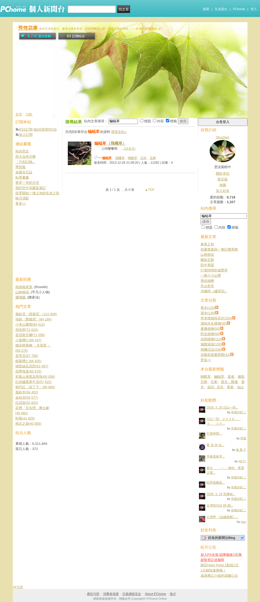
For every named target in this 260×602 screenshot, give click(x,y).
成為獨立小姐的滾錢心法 (219, 575)
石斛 (214, 382)
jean (243, 521)
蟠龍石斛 (207, 260)
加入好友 (222, 191)
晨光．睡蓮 (229, 382)
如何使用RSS (45, 129)
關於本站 (222, 173)
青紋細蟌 (207, 281)
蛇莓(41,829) (25, 418)
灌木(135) (208, 313)
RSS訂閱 (26, 129)
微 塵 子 (241, 449)
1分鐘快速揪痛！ (213, 570)
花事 (153, 158)
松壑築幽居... (216, 482)
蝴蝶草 (132, 158)
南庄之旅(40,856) (28, 423)
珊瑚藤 (20, 297)
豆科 (143, 158)
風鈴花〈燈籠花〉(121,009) (36, 314)
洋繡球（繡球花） (214, 291)
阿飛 (243, 438)
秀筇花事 (28, 28)
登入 (254, 9)
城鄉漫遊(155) (211, 344)
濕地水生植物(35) (214, 323)
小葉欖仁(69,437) (28, 340)
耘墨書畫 (22, 177)
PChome (239, 9)
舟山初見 (207, 286)
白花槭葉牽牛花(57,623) (33, 382)
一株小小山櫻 (211, 275)
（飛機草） (110, 143)
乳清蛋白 (221, 9)
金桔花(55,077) (26, 397)
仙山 (240, 387)
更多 (206, 360)
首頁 (18, 114)
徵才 (173, 594)
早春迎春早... (216, 456)
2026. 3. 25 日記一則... (222, 407)
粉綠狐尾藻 (23, 287)
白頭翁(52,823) (26, 403)
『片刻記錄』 (25, 162)
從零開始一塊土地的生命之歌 (37, 193)
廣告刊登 (93, 594)
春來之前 (207, 244)
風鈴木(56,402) (26, 392)
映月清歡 (22, 198)
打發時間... (214, 433)
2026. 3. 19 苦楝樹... (221, 494)
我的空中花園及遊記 (30, 188)
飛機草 (120, 158)
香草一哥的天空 (27, 183)
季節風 (20, 167)
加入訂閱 (26, 135)
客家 (230, 387)
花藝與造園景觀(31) (215, 355)
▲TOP (149, 190)
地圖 (222, 185)
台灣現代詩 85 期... (220, 505)
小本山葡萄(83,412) (30, 324)
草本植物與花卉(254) (216, 318)
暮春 (231, 377)
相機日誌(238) (211, 349)
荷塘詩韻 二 (238, 412)
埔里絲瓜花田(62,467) (31, 366)
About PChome (155, 594)
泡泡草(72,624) (26, 330)
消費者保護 (111, 594)
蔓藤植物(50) (210, 329)
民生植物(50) (210, 334)
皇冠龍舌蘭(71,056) (30, 335)
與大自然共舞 (25, 157)
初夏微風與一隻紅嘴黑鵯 (219, 249)
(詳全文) (130, 148)
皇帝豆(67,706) (26, 356)
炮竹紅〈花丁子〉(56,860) (35, 387)
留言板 (222, 179)
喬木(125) (208, 308)
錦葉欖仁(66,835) (28, 361)
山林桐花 (207, 255)
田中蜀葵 (207, 265)
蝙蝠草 (219, 377)
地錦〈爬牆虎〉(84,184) (33, 319)
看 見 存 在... (215, 445)
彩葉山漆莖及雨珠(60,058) (35, 377)
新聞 (206, 9)
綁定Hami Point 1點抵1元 (220, 565)
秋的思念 (22, 151)
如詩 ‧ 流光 (215, 387)
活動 (29, 114)
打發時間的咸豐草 (214, 270)
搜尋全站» (118, 132)
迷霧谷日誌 (23, 172)
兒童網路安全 (131, 594)
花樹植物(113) (211, 339)
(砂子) (242, 461)
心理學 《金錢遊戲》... (222, 517)
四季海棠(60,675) (28, 371)
